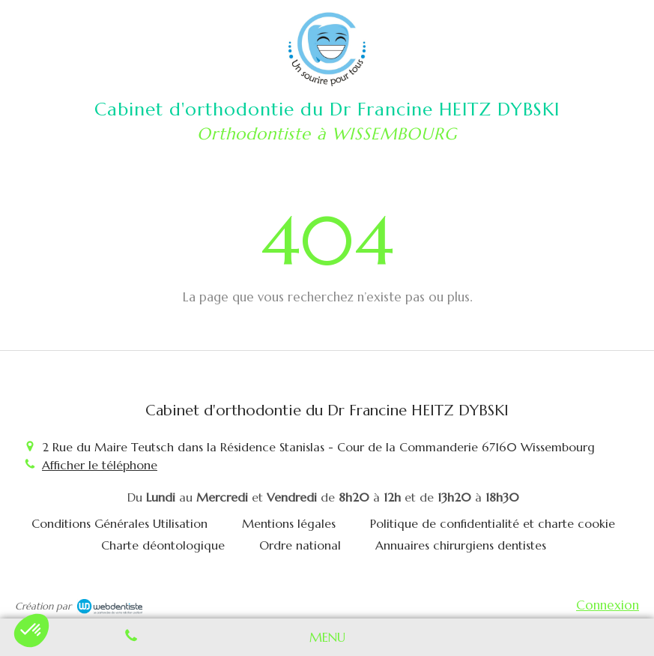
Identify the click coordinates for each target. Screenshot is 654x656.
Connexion (607, 605)
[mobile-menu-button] (327, 637)
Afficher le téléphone (99, 464)
